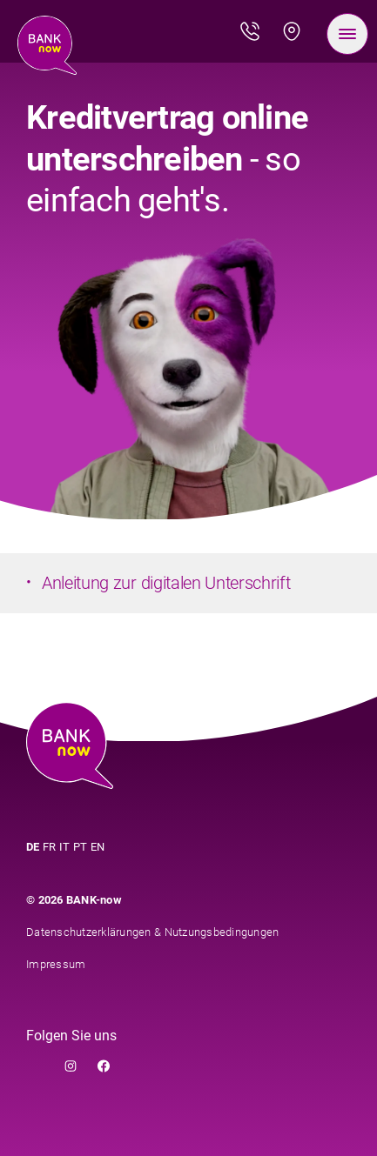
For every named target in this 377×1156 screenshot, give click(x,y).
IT (64, 846)
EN (97, 846)
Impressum (55, 964)
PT (80, 846)
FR (49, 846)
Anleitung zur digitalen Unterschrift (166, 582)
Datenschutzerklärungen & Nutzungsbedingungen (152, 932)
